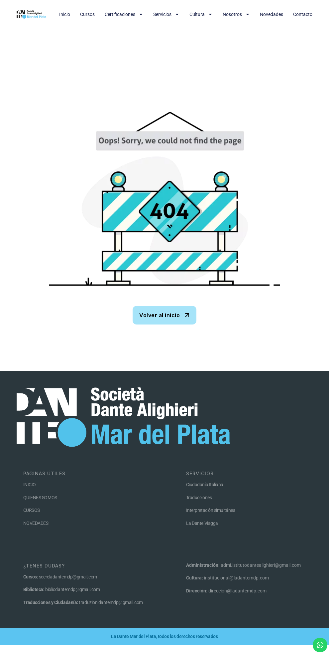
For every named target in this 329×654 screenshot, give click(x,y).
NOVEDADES (36, 523)
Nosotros (236, 14)
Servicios (166, 14)
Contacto (302, 14)
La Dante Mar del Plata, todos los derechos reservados (164, 636)
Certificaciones (124, 14)
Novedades (271, 14)
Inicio (64, 14)
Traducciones (199, 497)
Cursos (87, 14)
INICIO (29, 484)
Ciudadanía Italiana (204, 484)
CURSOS (31, 510)
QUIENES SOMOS (40, 497)
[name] (164, 315)
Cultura (201, 14)
